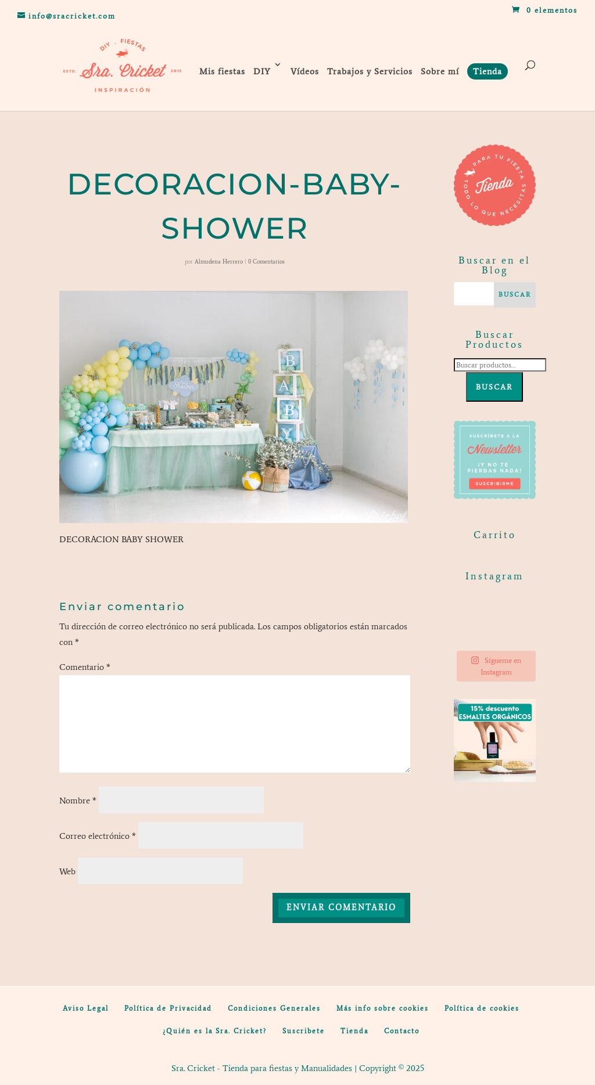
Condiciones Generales (274, 1008)
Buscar (494, 387)
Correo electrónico (97, 836)
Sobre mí (440, 71)
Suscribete (303, 1031)
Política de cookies (482, 1008)
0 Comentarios (266, 261)
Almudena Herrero (219, 261)
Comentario (84, 667)
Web (67, 871)
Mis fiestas (222, 71)
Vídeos (305, 71)
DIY (262, 71)
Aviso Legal (86, 1008)
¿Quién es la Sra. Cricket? (215, 1031)
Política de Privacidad (168, 1008)
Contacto (402, 1031)
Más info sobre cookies (382, 1008)
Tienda (354, 1031)
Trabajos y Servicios (370, 71)
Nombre (77, 800)
